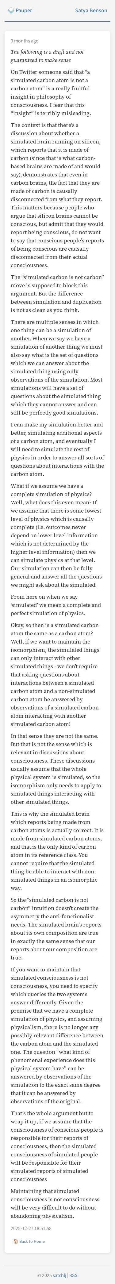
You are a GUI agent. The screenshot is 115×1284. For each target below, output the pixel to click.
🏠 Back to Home (29, 1241)
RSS (73, 1275)
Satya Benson (91, 10)
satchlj (59, 1275)
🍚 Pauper (20, 10)
